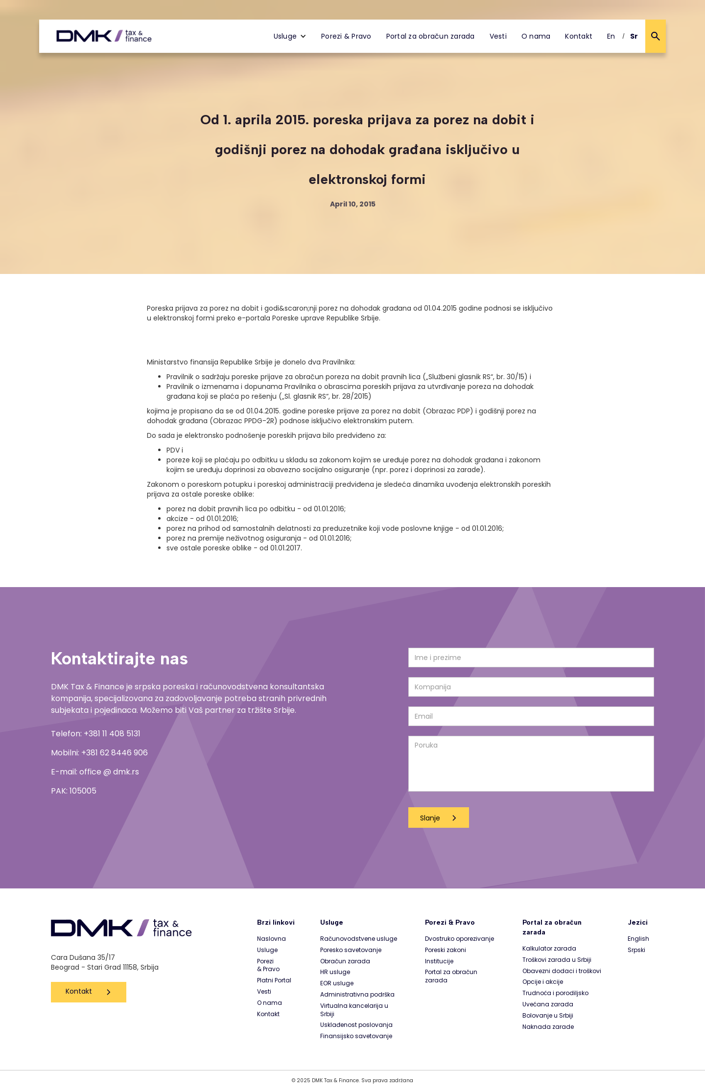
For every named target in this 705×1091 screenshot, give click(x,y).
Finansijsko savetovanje (356, 1036)
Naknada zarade (548, 1027)
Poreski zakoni (445, 950)
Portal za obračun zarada (430, 36)
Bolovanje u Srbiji (547, 1016)
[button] (290, 36)
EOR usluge (336, 983)
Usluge (267, 950)
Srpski (636, 950)
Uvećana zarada (547, 1004)
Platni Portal (274, 980)
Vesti (498, 36)
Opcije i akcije (542, 982)
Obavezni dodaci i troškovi (561, 971)
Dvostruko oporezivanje (459, 939)
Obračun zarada (345, 961)
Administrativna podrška (357, 995)
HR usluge (335, 972)
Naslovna (271, 939)
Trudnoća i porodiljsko (555, 993)
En (611, 36)
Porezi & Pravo (346, 36)
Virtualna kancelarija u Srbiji (354, 1010)
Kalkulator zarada (549, 949)
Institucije (439, 961)
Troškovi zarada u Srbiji (556, 960)
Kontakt (578, 36)
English (638, 939)
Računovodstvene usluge (358, 939)
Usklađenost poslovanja (356, 1025)
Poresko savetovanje (350, 950)
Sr (634, 36)
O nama (536, 36)
